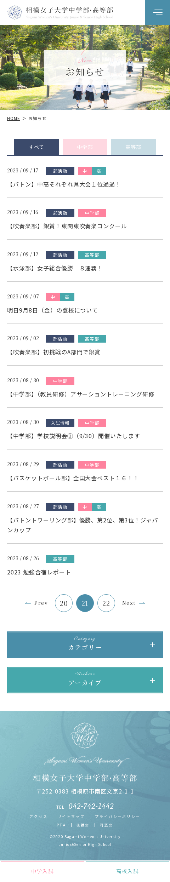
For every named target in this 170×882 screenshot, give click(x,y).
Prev (41, 602)
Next (129, 602)
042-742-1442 (91, 806)
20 (64, 603)
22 (106, 603)
